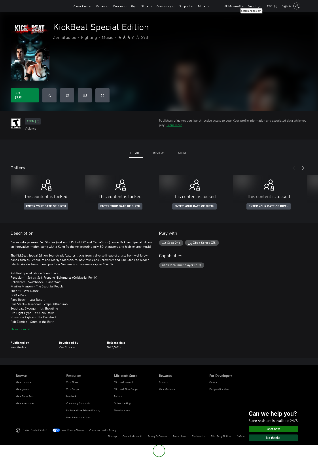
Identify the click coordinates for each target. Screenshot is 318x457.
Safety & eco (244, 436)
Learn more (174, 125)
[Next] (303, 168)
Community (164, 6)
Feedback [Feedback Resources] (71, 396)
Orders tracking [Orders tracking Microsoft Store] (122, 403)
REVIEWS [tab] (159, 153)
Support (184, 6)
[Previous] (294, 168)
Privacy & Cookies (157, 436)
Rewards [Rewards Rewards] (163, 382)
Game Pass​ (81, 6)
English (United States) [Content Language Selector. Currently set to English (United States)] (35, 430)
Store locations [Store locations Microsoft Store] (122, 410)
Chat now (273, 429)
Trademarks (198, 436)
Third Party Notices (221, 436)
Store (144, 6)
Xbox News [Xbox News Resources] (72, 382)
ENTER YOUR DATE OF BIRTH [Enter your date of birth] (46, 206)
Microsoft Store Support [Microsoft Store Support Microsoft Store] (127, 389)
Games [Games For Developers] (213, 382)
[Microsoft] (31, 6)
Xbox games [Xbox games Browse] (22, 389)
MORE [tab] (182, 153)
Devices (118, 6)
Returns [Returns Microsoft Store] (118, 396)
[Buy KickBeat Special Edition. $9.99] (25, 95)
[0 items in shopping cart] (272, 5)
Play (133, 6)
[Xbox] (60, 6)
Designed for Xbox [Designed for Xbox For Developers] (219, 389)
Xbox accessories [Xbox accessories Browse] (25, 403)
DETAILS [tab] (135, 153)
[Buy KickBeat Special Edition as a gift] (85, 95)
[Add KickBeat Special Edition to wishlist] (49, 95)
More (201, 6)
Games (100, 6)
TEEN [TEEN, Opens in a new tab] (33, 121)
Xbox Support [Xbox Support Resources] (73, 389)
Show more (20, 329)
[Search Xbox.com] (254, 6)
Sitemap (112, 436)
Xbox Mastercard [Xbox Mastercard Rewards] (168, 389)
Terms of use (179, 436)
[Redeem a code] (102, 95)
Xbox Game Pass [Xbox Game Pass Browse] (25, 396)
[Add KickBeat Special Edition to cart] (67, 95)
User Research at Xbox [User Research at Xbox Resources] (78, 417)
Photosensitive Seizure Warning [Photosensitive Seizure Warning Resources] (83, 410)
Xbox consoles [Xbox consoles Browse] (23, 382)
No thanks (273, 438)
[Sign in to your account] (290, 6)
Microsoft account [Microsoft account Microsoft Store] (123, 382)
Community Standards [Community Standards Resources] (78, 403)
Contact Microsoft (132, 436)
